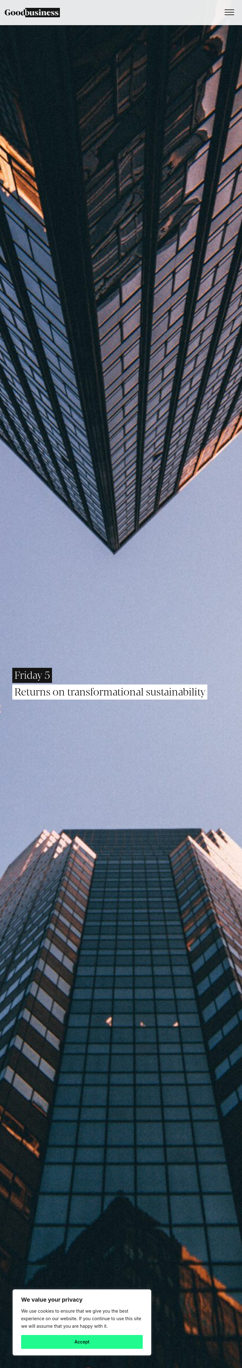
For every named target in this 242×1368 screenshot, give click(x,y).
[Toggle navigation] (227, 12)
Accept (81, 1341)
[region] (82, 1322)
